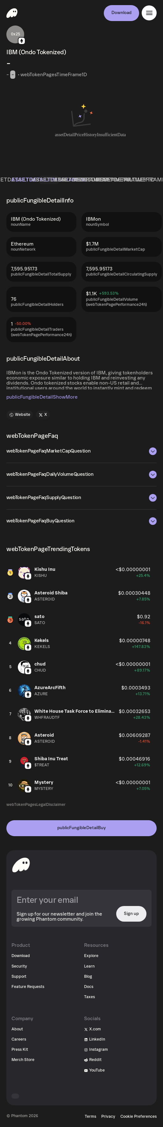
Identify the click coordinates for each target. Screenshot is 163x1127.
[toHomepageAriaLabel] (21, 864)
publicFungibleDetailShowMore (42, 397)
